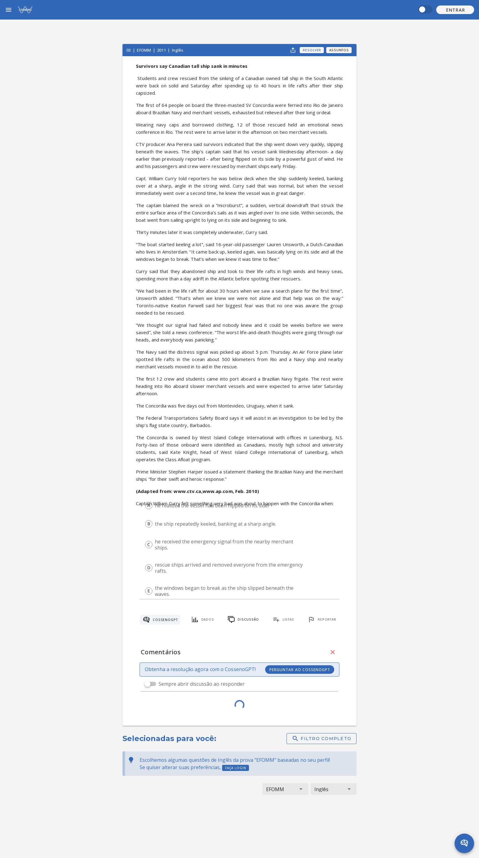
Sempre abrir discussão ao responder (202, 684)
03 (129, 50)
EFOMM (144, 50)
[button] (455, 9)
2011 (162, 50)
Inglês (178, 50)
